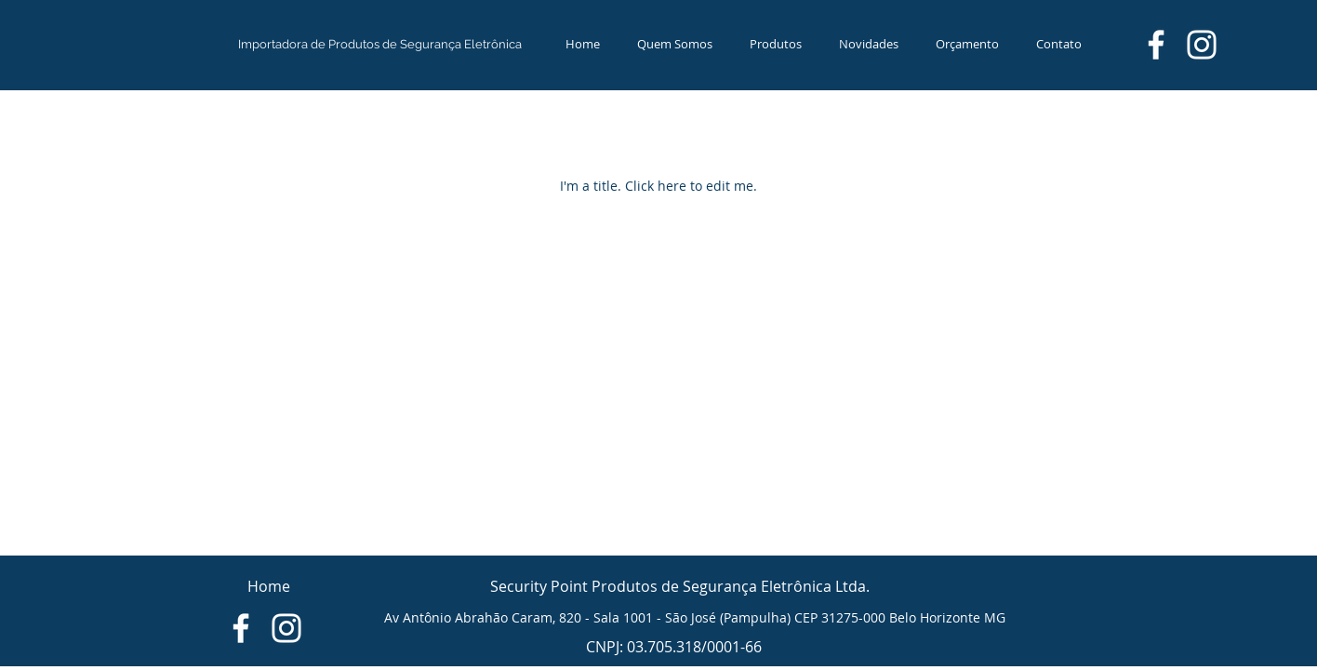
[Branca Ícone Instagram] (1201, 44)
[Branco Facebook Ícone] (1156, 44)
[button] (775, 43)
